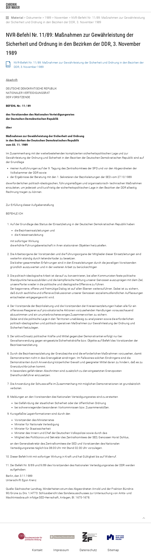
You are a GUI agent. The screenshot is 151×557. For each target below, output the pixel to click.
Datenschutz (88, 550)
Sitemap (113, 550)
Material (16, 17)
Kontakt (37, 550)
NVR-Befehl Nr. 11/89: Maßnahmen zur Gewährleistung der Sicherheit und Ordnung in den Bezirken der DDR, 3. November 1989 (79, 64)
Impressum (61, 550)
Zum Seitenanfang (143, 518)
